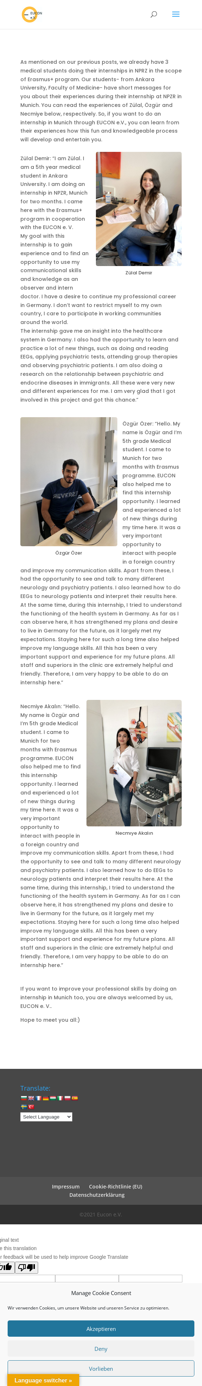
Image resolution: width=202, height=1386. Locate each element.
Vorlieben (101, 1368)
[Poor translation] (26, 1268)
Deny (101, 1348)
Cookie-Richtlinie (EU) (115, 1186)
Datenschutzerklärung (97, 1194)
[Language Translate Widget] (46, 1116)
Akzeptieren (101, 1328)
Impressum (66, 1186)
